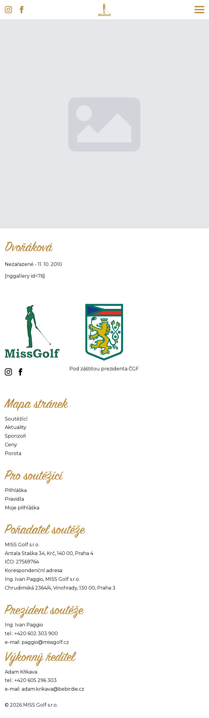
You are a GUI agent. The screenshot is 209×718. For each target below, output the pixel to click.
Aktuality (15, 427)
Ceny (11, 445)
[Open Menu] (199, 9)
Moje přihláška (22, 508)
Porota (13, 453)
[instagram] (8, 9)
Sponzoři (15, 436)
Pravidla (14, 499)
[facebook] (21, 9)
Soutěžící (16, 419)
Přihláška (16, 490)
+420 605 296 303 (35, 680)
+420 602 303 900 (36, 633)
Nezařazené (19, 264)
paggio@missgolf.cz (45, 642)
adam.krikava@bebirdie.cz (53, 689)
